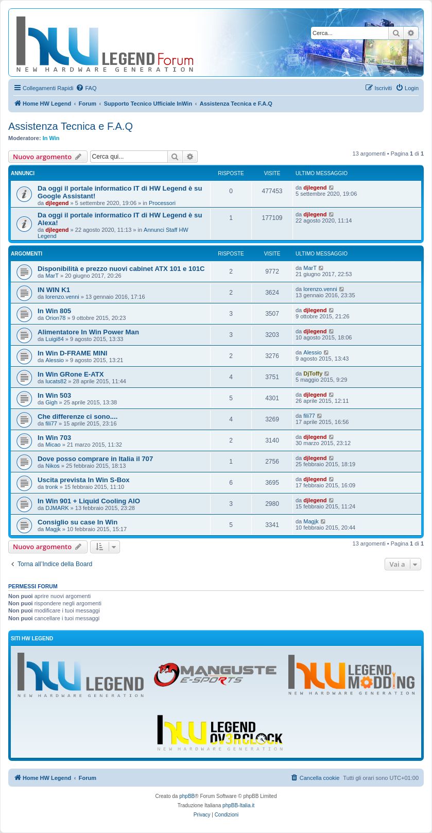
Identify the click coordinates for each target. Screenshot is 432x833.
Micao (52, 444)
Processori (162, 203)
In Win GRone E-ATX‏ (71, 374)
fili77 (51, 423)
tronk (51, 487)
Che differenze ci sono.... (77, 416)
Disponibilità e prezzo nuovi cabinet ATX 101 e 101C (121, 269)
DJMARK (56, 508)
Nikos (52, 466)
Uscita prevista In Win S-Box (84, 480)
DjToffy (312, 373)
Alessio (54, 360)
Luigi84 (54, 339)
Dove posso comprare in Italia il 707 (95, 459)
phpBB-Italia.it (238, 805)
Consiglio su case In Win (77, 522)
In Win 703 (54, 437)
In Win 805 (54, 311)
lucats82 (55, 381)
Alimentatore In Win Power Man (88, 332)
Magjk (52, 529)
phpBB (187, 796)
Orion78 (55, 318)
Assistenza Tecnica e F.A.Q (70, 126)
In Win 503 (54, 395)
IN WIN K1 (54, 290)
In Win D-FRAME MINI (72, 353)
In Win (51, 138)
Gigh (51, 402)
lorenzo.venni (62, 297)
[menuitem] (86, 88)
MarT (52, 276)
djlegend (56, 203)
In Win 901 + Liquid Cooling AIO (89, 501)
